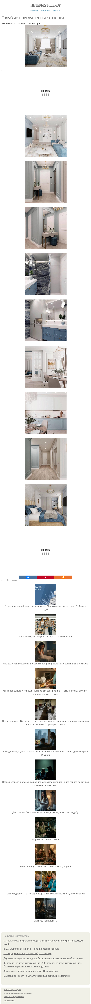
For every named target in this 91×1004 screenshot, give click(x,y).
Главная (34, 10)
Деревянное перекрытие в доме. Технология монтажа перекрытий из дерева (43, 958)
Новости (45, 10)
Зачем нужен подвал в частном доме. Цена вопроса (30, 971)
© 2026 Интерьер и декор (12, 990)
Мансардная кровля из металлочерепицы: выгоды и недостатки (36, 976)
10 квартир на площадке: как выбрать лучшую (27, 953)
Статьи (56, 10)
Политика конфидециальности (14, 997)
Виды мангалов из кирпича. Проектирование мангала (31, 949)
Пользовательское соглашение (21, 993)
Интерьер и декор (45, 5)
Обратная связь (9, 1000)
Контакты (7, 993)
